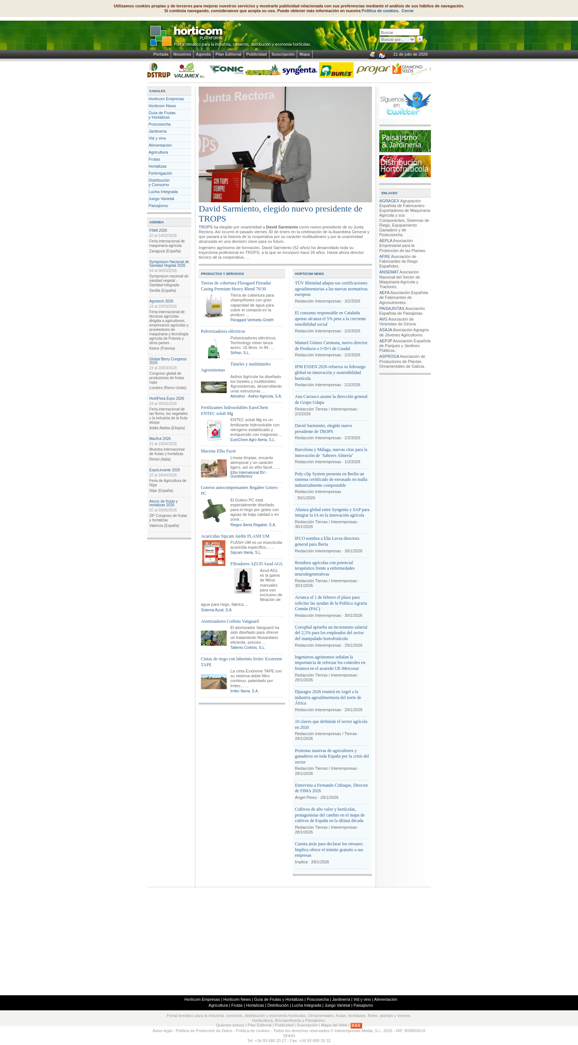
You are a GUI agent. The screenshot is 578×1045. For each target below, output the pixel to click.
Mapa (304, 54)
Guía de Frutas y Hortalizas (162, 115)
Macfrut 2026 (160, 439)
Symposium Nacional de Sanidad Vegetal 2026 (169, 264)
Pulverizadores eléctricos (223, 331)
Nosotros (182, 54)
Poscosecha (160, 124)
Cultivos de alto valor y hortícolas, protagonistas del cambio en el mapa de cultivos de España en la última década (330, 815)
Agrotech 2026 (161, 301)
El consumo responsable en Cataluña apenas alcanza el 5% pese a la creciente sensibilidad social (330, 318)
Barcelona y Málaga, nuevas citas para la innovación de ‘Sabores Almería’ (331, 452)
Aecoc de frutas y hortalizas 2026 (163, 503)
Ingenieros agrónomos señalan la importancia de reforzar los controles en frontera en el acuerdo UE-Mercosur (330, 662)
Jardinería (158, 131)
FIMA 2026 (158, 230)
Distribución (277, 1005)
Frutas (154, 159)
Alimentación (160, 145)
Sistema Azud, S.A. (217, 610)
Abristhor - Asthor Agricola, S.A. (256, 396)
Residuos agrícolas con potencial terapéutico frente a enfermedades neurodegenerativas (325, 568)
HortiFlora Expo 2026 (166, 398)
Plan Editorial (228, 54)
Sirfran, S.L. (240, 353)
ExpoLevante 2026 (164, 470)
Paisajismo (158, 205)
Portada (160, 54)
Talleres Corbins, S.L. (247, 648)
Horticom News (162, 106)
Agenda (203, 54)
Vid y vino (157, 138)
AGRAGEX (389, 201)
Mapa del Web (334, 1025)
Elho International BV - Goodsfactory (248, 474)
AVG (383, 319)
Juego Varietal (161, 198)
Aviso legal (162, 1030)
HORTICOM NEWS (309, 274)
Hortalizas (158, 166)
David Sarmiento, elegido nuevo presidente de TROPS (323, 428)
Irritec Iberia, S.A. (244, 691)
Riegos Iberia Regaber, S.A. (253, 525)
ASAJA (385, 330)
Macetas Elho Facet (218, 451)
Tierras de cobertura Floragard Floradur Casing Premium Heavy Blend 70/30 (236, 285)
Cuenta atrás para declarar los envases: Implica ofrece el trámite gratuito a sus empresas (329, 849)
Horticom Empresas (166, 99)
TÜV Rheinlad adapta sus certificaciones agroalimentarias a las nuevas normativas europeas (331, 288)
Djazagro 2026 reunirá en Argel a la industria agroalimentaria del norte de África (328, 697)
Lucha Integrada (163, 191)
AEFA (384, 292)
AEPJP (385, 341)
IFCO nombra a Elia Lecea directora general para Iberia (327, 541)
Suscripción (283, 54)
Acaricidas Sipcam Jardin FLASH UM (235, 536)
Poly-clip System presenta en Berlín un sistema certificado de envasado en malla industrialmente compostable (331, 479)
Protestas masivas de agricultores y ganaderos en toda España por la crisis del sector (332, 756)
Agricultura (158, 152)
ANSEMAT (388, 272)
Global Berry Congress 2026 (168, 361)
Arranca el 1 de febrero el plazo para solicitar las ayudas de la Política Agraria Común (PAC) (331, 603)
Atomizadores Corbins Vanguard (230, 621)
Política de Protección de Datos (204, 1030)
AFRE (384, 256)
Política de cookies (380, 10)
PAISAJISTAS (391, 308)
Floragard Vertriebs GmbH (252, 320)
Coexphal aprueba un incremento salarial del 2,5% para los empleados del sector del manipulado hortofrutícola (331, 633)
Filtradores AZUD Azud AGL (256, 563)
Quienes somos (230, 1025)
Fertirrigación (160, 173)
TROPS (206, 227)
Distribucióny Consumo (159, 182)
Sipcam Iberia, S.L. (245, 553)
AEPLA (385, 240)
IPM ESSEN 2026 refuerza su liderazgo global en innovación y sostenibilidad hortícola (330, 372)
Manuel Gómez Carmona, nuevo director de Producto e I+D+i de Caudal (331, 345)
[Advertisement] (289, 940)
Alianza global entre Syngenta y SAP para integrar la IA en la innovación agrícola (332, 512)
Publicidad (256, 54)
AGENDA (156, 222)
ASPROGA (389, 356)
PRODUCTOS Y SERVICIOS (222, 274)
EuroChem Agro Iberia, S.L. (252, 440)
